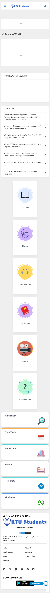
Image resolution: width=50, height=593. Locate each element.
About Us (28, 548)
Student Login (8, 552)
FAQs (5, 556)
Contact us (29, 552)
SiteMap (6, 560)
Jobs (5, 548)
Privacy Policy (30, 556)
